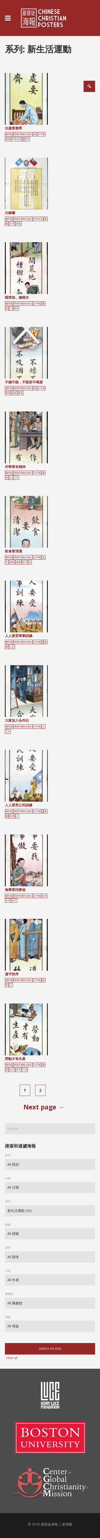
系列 (7, 1201)
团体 (7, 1247)
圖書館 (9, 1294)
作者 (7, 1271)
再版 (7, 1317)
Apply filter (50, 1349)
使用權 (67, 1524)
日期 (7, 1178)
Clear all (11, 1358)
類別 (7, 1155)
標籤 (7, 1224)
